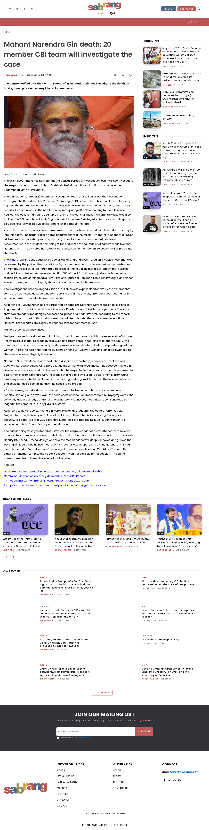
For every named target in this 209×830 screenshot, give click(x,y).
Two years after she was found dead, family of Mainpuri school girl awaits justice (55, 485)
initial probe (17, 260)
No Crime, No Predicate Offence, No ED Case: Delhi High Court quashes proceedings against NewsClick (64, 643)
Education (167, 66)
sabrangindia (169, 161)
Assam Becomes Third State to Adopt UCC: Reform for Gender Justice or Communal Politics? (181, 197)
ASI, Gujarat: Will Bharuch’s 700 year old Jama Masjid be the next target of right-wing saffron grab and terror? (181, 175)
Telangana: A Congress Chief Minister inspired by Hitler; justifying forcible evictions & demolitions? (178, 542)
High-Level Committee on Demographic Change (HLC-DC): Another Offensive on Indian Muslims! (181, 97)
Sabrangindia (13, 75)
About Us (169, 9)
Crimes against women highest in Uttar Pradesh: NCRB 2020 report (46, 481)
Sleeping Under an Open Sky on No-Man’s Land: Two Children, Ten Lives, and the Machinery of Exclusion (167, 672)
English (102, 13)
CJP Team (166, 205)
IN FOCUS (150, 136)
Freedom (166, 85)
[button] (199, 9)
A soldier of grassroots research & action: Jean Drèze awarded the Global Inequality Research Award (75, 542)
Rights (147, 158)
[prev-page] (6, 557)
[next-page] (13, 557)
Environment (169, 123)
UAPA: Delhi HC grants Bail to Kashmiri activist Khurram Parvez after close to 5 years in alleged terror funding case (181, 221)
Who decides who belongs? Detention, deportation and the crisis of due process (168, 583)
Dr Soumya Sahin (150, 679)
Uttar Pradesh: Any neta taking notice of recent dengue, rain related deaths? (53, 471)
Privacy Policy (86, 738)
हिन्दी (112, 13)
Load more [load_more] (102, 692)
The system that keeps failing (160, 639)
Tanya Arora (148, 588)
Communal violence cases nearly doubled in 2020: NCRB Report (44, 476)
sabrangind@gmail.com (183, 771)
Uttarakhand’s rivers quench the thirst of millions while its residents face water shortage (181, 77)
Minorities (167, 107)
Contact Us (186, 9)
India (7, 32)
